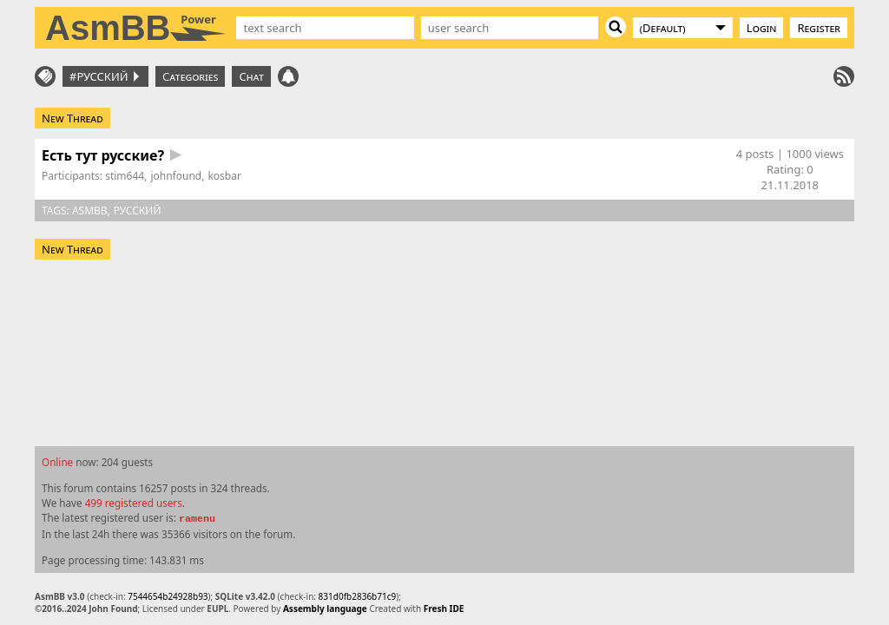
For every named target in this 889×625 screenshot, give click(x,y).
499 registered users (133, 503)
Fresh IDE (444, 608)
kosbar (223, 175)
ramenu (197, 519)
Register (818, 28)
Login (762, 28)
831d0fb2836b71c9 (358, 596)
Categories (190, 76)
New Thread (72, 118)
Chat (251, 76)
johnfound (175, 175)
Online (57, 462)
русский (137, 210)
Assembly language (325, 608)
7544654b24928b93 (167, 596)
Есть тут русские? (103, 155)
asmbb (90, 210)
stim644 (124, 175)
